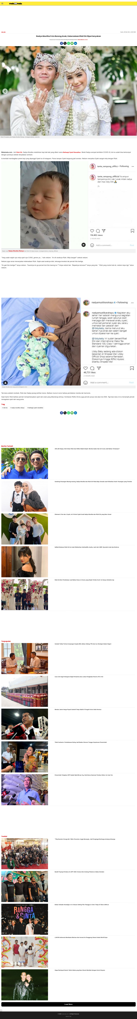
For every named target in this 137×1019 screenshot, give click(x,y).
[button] (2, 3)
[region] (68, 18)
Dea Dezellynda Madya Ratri (69, 39)
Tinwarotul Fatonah (55, 39)
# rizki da (4, 407)
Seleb (3, 32)
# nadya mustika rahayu (17, 407)
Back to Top (68, 1016)
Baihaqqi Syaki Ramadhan (72, 152)
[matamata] (16, 3)
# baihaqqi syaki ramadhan (35, 407)
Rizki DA (19, 152)
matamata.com (65, 1014)
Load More (68, 1004)
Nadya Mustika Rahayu (16, 251)
